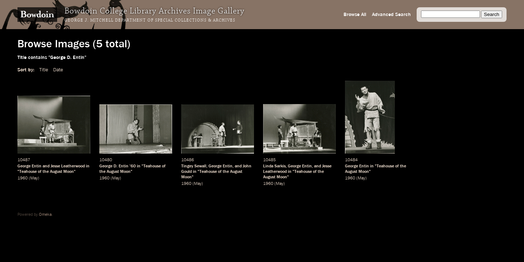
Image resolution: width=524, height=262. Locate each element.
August (56, 172)
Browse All (355, 14)
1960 (22, 178)
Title (43, 69)
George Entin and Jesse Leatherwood (51, 166)
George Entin (221, 166)
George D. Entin (113, 166)
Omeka (45, 215)
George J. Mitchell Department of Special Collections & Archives (149, 20)
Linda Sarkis (274, 166)
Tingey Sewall (193, 166)
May (34, 178)
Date (58, 69)
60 (133, 166)
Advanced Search (391, 14)
